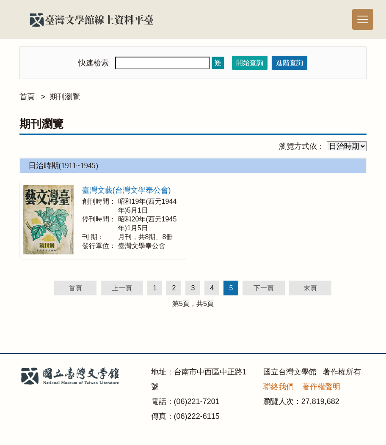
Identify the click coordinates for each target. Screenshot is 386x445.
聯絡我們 (278, 386)
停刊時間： (99, 219)
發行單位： (99, 245)
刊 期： (93, 236)
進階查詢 (289, 62)
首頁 (27, 97)
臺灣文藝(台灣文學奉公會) (126, 190)
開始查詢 (249, 62)
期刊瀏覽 (65, 97)
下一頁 (264, 288)
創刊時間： (99, 201)
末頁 (310, 288)
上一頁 (122, 288)
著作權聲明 (321, 386)
